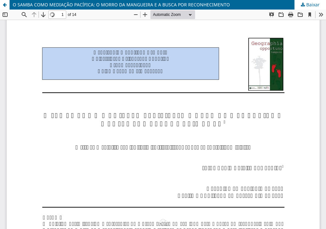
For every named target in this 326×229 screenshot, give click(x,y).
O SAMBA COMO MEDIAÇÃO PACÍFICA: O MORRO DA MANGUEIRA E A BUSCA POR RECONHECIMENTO (121, 5)
